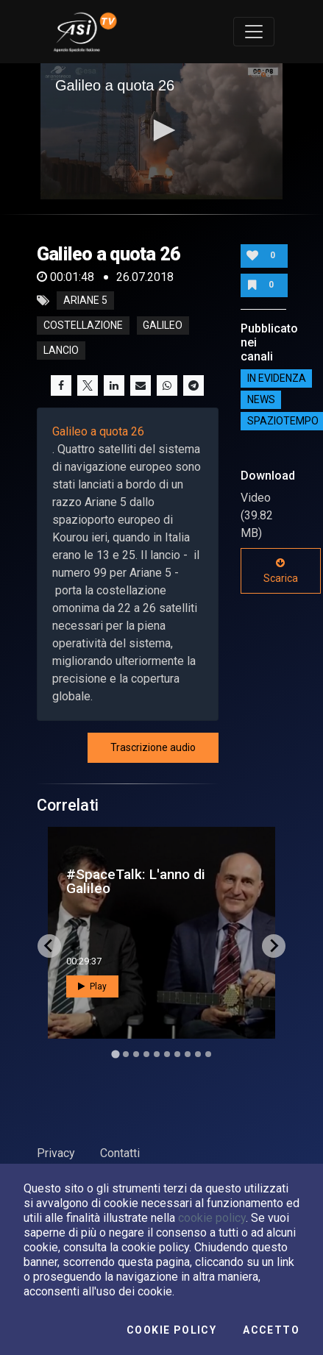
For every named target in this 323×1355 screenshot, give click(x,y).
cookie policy (212, 1218)
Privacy (56, 1153)
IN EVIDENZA (276, 378)
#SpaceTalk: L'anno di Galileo (135, 881)
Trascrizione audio (153, 747)
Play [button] (92, 986)
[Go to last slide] (49, 946)
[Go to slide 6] (167, 1054)
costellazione (83, 326)
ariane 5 (85, 301)
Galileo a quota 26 (98, 431)
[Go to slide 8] (188, 1054)
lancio (61, 351)
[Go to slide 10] (208, 1054)
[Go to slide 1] (115, 1054)
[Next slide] (273, 946)
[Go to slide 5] (157, 1054)
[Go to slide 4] (146, 1054)
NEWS (261, 399)
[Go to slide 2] (126, 1054)
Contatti (120, 1153)
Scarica (280, 571)
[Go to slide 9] (198, 1054)
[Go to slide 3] (136, 1054)
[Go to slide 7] (177, 1054)
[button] (162, 130)
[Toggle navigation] (253, 31)
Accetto (271, 1330)
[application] (161, 131)
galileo (162, 326)
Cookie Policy (171, 1330)
